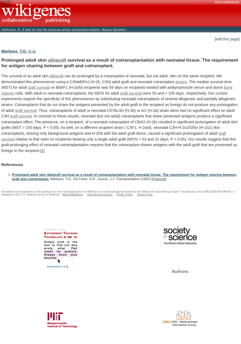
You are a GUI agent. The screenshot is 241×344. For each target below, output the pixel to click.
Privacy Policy (124, 194)
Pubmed (158, 179)
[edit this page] (227, 39)
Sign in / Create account (227, 2)
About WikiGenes (72, 194)
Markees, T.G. (14, 51)
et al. (32, 51)
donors (181, 82)
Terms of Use (144, 194)
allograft (57, 60)
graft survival (39, 87)
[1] (42, 150)
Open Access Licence (100, 194)
